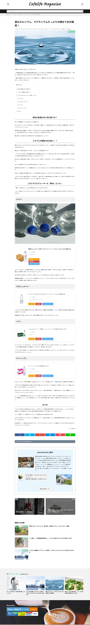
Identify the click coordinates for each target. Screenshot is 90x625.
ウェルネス (14, 14)
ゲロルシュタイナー (22, 102)
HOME (9, 14)
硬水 (70, 29)
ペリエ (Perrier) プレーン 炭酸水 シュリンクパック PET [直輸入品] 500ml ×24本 (47, 329)
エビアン (20, 98)
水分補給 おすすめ (65, 29)
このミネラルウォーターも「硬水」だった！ (26, 95)
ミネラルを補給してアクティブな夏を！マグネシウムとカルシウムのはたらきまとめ (51, 551)
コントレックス (21, 108)
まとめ (18, 111)
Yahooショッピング (34, 263)
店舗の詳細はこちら (44, 489)
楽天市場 (31, 261)
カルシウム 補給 (31, 29)
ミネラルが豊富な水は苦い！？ (23, 92)
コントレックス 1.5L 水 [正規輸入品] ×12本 (38, 366)
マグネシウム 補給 (39, 29)
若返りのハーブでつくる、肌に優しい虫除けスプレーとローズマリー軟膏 (49, 526)
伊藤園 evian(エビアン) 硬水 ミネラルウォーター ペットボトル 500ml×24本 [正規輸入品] (49, 249)
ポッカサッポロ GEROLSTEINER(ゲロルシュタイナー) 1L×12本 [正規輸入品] (46, 294)
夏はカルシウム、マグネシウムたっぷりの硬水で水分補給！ (30, 14)
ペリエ (20, 105)
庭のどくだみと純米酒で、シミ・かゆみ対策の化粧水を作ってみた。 (74, 592)
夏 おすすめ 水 (58, 29)
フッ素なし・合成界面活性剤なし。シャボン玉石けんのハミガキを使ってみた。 (51, 538)
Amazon (31, 259)
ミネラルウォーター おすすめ (48, 29)
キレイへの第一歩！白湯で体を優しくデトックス (16, 592)
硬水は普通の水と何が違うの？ (23, 89)
